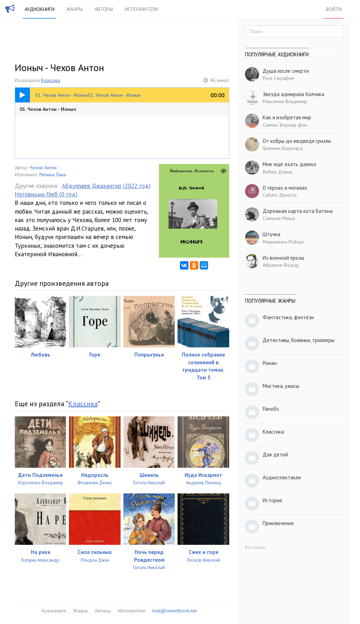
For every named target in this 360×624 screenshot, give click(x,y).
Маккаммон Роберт (283, 242)
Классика (50, 80)
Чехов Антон (43, 167)
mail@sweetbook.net (174, 610)
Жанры (74, 9)
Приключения (278, 523)
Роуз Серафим (278, 78)
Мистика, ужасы (281, 386)
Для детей (275, 454)
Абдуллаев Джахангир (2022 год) (106, 186)
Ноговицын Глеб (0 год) (46, 194)
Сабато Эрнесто (280, 195)
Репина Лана (52, 174)
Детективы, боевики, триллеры (298, 340)
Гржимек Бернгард (283, 148)
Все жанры (255, 547)
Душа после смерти (286, 71)
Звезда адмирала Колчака (293, 94)
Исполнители (141, 9)
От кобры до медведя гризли (297, 141)
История (272, 500)
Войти (334, 9)
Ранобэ (271, 408)
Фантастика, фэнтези (288, 317)
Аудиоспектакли (282, 477)
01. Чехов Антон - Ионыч (48, 109)
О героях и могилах (285, 187)
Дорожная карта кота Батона (298, 211)
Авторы (104, 9)
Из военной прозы (283, 257)
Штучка (271, 234)
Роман (270, 363)
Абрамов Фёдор (281, 265)
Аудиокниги (39, 9)
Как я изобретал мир (287, 117)
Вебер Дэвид (277, 172)
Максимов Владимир (285, 101)
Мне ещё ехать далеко (289, 164)
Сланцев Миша (279, 218)
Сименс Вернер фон (285, 125)
